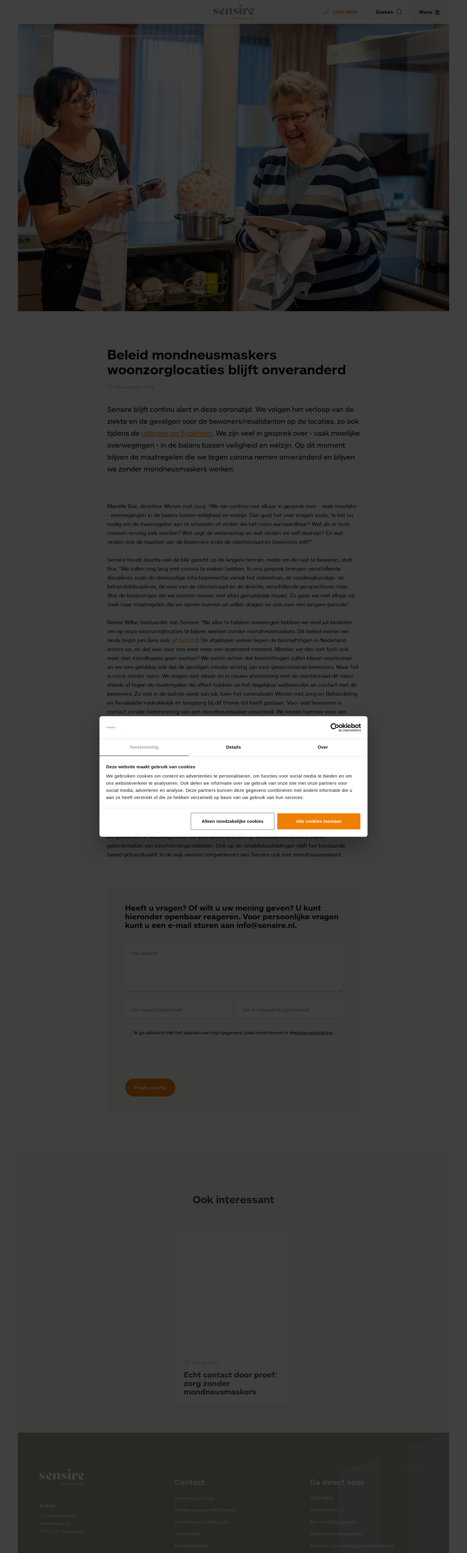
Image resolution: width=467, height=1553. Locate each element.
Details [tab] (233, 747)
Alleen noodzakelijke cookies (233, 821)
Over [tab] (323, 747)
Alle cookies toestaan (319, 821)
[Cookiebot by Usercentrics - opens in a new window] (335, 727)
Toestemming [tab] (144, 747)
